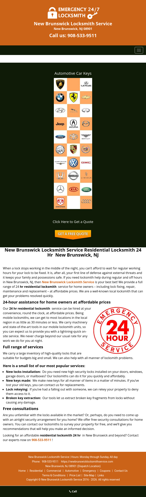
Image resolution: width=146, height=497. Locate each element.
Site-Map (89, 475)
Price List (74, 475)
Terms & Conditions (54, 475)
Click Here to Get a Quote (73, 221)
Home (22, 470)
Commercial (54, 470)
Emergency (89, 470)
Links (101, 475)
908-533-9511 (82, 35)
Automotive (72, 470)
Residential (36, 470)
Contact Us (121, 470)
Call (73, 491)
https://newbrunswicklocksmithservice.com (87, 461)
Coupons (105, 470)
